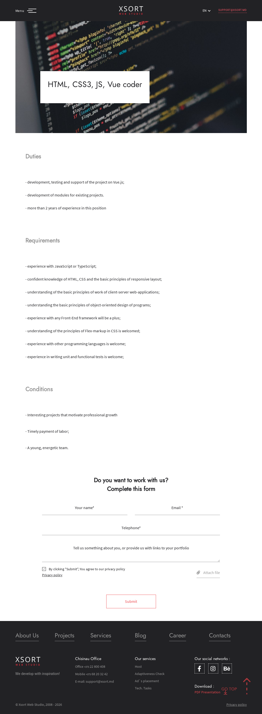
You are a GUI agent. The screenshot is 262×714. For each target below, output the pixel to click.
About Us (27, 635)
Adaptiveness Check (149, 673)
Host (138, 666)
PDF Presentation (211, 692)
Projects (64, 635)
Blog (140, 635)
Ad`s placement (147, 681)
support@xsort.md (232, 10)
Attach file (208, 572)
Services (100, 635)
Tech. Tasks (143, 688)
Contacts (220, 635)
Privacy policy (52, 575)
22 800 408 (94, 666)
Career (177, 635)
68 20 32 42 (97, 674)
